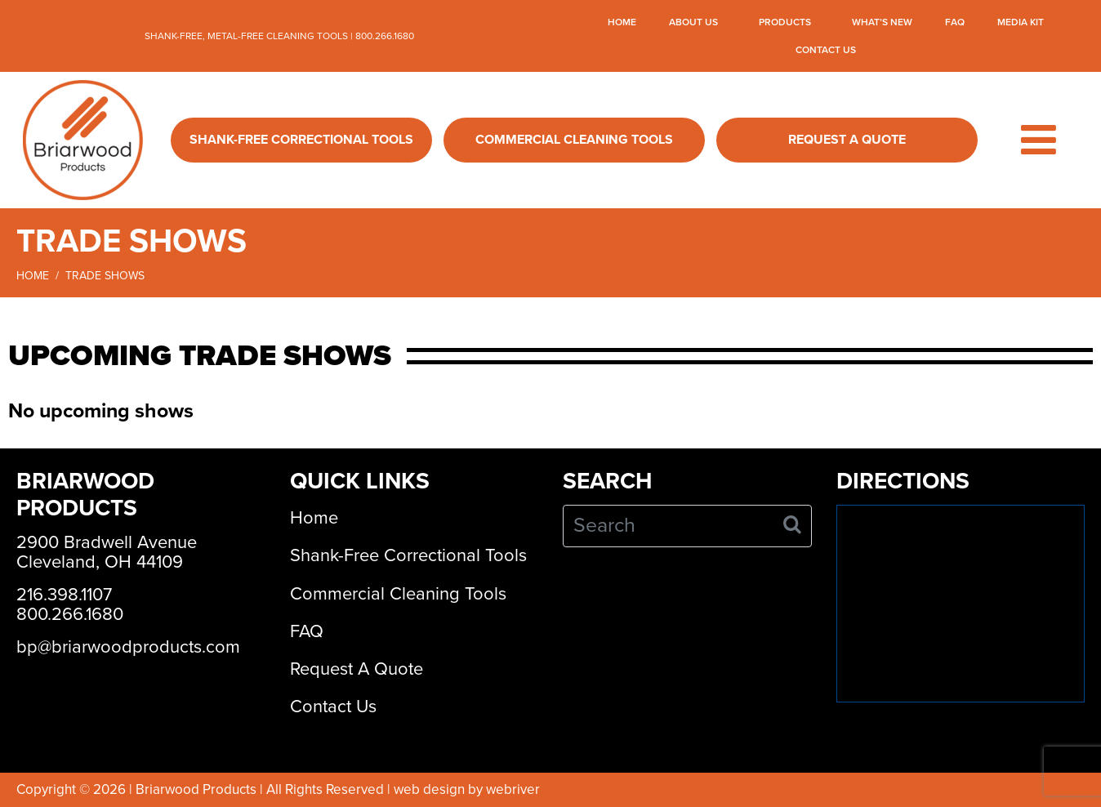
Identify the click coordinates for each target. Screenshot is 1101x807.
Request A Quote (847, 140)
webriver (513, 789)
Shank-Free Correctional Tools (301, 140)
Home (622, 22)
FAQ (955, 22)
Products (785, 22)
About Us (693, 22)
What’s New (882, 22)
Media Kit (1020, 22)
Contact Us (826, 50)
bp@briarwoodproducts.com (128, 647)
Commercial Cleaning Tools (574, 140)
